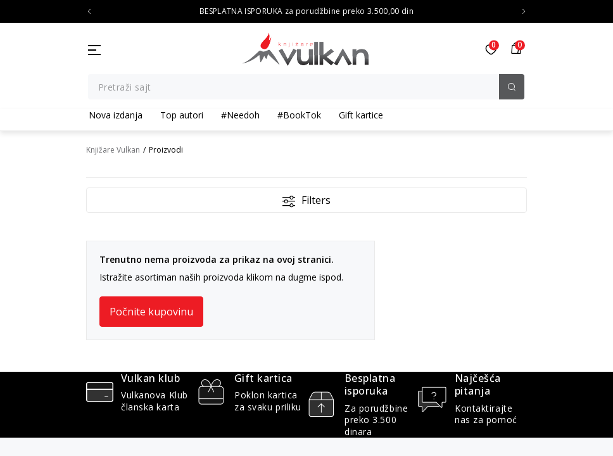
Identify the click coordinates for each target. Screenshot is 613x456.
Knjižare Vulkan (113, 150)
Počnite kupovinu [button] (151, 312)
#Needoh (240, 115)
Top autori (181, 115)
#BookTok (299, 115)
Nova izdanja (115, 115)
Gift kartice (361, 115)
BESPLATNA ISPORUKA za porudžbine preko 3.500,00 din (306, 11)
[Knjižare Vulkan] (305, 48)
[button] (516, 49)
